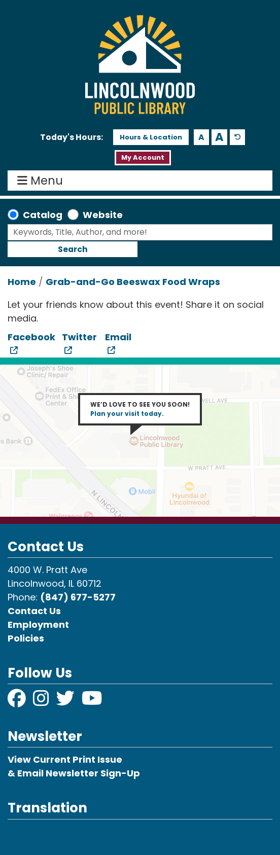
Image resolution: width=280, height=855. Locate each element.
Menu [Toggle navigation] (42, 180)
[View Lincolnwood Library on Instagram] (42, 701)
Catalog (42, 214)
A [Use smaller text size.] (201, 137)
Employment (38, 624)
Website (103, 214)
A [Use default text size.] (238, 137)
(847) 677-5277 (78, 597)
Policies (26, 638)
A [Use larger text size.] (219, 137)
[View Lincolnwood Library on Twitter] (66, 701)
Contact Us (34, 610)
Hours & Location (151, 137)
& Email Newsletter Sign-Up (74, 773)
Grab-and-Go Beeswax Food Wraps (133, 281)
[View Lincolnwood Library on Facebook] (18, 701)
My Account (142, 157)
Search (73, 249)
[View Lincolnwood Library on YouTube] (92, 701)
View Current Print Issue (65, 759)
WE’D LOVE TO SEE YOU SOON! (140, 409)
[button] (71, 137)
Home (22, 281)
